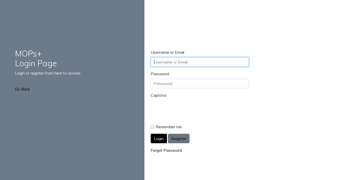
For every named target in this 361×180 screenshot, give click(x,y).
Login (159, 138)
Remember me (169, 126)
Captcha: (159, 95)
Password (160, 73)
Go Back (22, 89)
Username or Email (167, 52)
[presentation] (189, 110)
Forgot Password (166, 150)
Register (178, 138)
